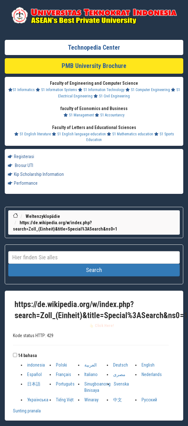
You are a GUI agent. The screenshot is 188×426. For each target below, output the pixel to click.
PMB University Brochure (94, 66)
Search (94, 270)
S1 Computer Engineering (147, 90)
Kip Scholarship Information (36, 174)
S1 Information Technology (101, 90)
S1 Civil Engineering (112, 96)
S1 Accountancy (109, 115)
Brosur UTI (20, 165)
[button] (15, 355)
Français (63, 374)
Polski (61, 364)
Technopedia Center (94, 47)
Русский (149, 399)
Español (34, 374)
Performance (23, 183)
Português (65, 383)
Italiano (91, 374)
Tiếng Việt (65, 399)
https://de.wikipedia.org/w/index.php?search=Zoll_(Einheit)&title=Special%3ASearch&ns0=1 (101, 310)
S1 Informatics (21, 90)
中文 (117, 399)
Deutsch (120, 364)
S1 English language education (79, 134)
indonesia (36, 364)
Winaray (91, 399)
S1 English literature (32, 134)
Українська (37, 399)
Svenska (121, 383)
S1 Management (79, 115)
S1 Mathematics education (130, 134)
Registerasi (21, 156)
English (148, 364)
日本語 (33, 383)
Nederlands (152, 374)
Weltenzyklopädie (43, 216)
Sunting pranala (27, 410)
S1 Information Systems (56, 90)
